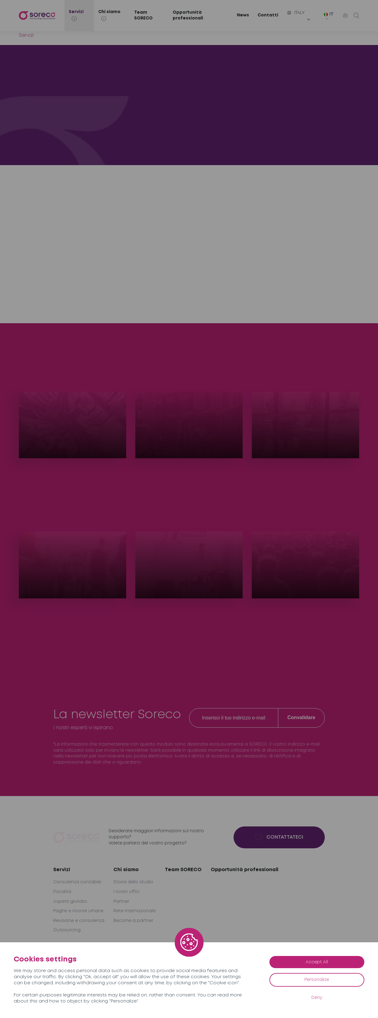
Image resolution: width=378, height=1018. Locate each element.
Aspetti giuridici (70, 901)
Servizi (61, 869)
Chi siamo (126, 869)
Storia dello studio (133, 882)
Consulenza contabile (77, 882)
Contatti (268, 15)
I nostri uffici (126, 892)
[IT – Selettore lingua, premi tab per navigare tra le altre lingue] (330, 17)
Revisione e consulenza (78, 921)
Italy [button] (296, 13)
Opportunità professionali (188, 15)
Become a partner (133, 921)
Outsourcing (67, 930)
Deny (316, 997)
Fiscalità (62, 892)
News (243, 15)
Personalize (316, 980)
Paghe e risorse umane (78, 911)
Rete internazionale (134, 911)
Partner (121, 901)
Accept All (317, 962)
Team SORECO (143, 15)
